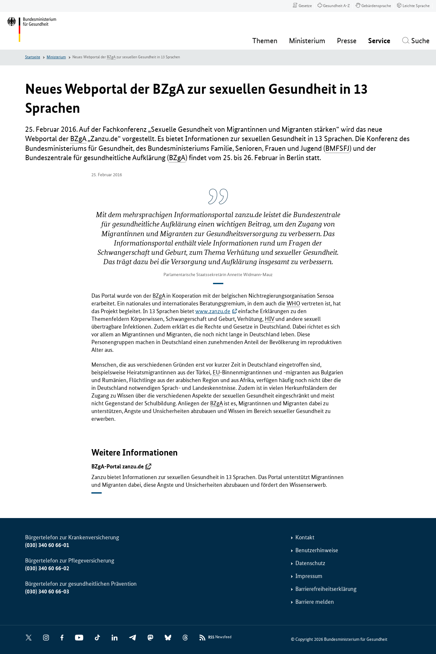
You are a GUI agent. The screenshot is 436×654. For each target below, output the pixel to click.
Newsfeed (219, 637)
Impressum (308, 576)
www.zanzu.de (212, 311)
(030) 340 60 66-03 (47, 591)
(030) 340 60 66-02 (47, 568)
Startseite (32, 57)
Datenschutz (310, 563)
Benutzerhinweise (316, 550)
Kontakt (304, 537)
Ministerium (56, 57)
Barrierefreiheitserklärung (326, 589)
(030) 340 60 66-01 (47, 545)
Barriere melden (314, 602)
